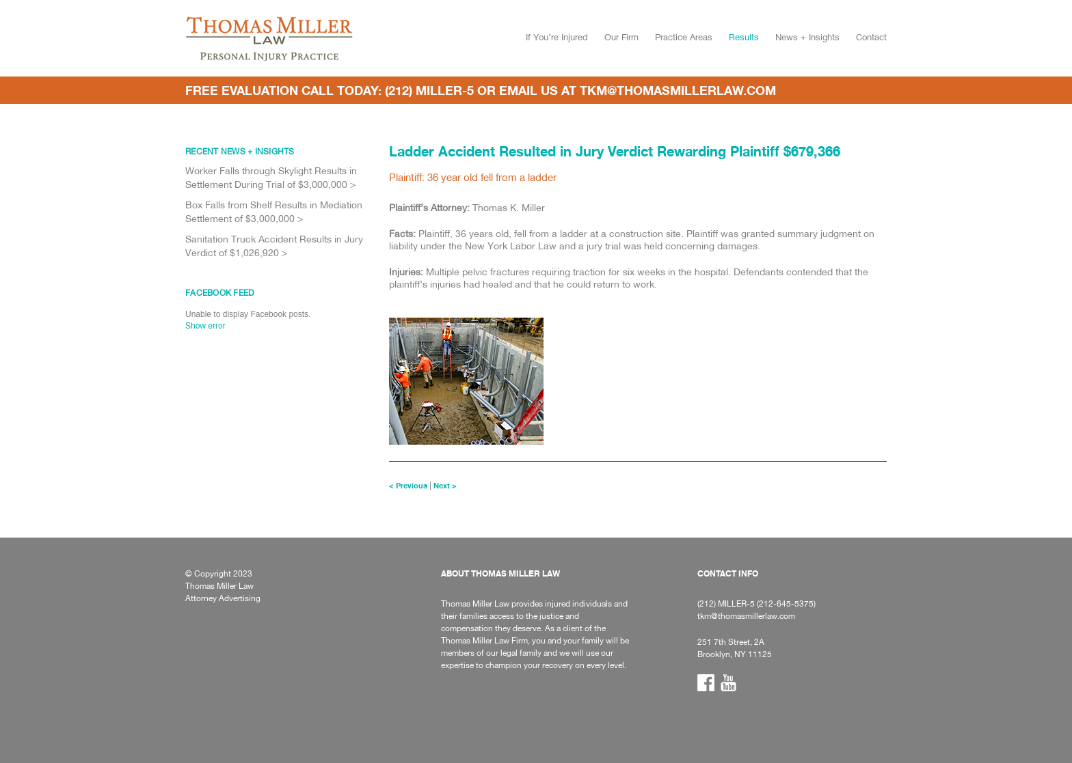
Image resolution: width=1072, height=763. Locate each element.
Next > (445, 485)
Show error (205, 326)
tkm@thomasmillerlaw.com (678, 90)
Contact (871, 37)
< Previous (408, 485)
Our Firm (621, 37)
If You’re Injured (557, 37)
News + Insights (807, 37)
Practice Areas (683, 37)
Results (744, 37)
